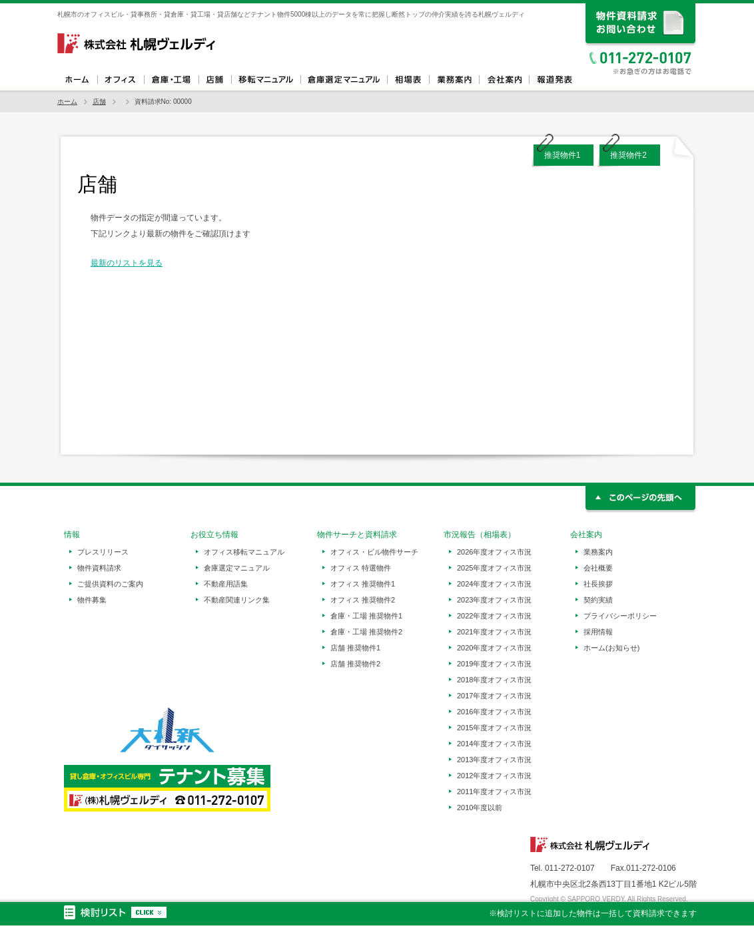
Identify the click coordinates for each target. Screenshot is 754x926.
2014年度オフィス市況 (494, 744)
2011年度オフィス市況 (494, 792)
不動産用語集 (226, 584)
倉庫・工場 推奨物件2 (366, 632)
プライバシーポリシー (620, 616)
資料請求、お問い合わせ (641, 25)
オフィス (120, 80)
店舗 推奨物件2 (355, 664)
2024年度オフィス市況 (494, 584)
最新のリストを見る (127, 263)
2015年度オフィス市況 (494, 728)
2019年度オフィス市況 (494, 664)
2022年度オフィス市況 (494, 616)
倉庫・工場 (171, 80)
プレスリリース (103, 552)
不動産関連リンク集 (237, 600)
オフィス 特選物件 (360, 568)
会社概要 (598, 568)
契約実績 (598, 600)
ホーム (77, 80)
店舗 (214, 80)
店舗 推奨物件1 (355, 648)
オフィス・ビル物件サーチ (374, 552)
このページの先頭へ (641, 499)
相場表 (408, 80)
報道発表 (554, 80)
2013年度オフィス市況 (494, 760)
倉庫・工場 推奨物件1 (366, 616)
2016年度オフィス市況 (494, 712)
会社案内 (504, 80)
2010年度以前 (479, 807)
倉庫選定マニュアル (343, 80)
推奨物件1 (562, 155)
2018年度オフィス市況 (494, 680)
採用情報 (598, 632)
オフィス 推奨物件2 (362, 600)
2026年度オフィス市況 (494, 552)
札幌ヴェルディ (137, 43)
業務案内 (454, 80)
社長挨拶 (598, 584)
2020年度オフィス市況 (494, 648)
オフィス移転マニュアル (266, 80)
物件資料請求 (99, 568)
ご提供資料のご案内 (110, 584)
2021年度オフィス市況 (494, 632)
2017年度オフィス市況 (494, 696)
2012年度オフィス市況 (494, 776)
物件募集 (92, 600)
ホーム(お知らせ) (611, 648)
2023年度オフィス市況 (494, 600)
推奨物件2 (628, 155)
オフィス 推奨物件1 (362, 584)
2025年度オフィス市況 (494, 568)
